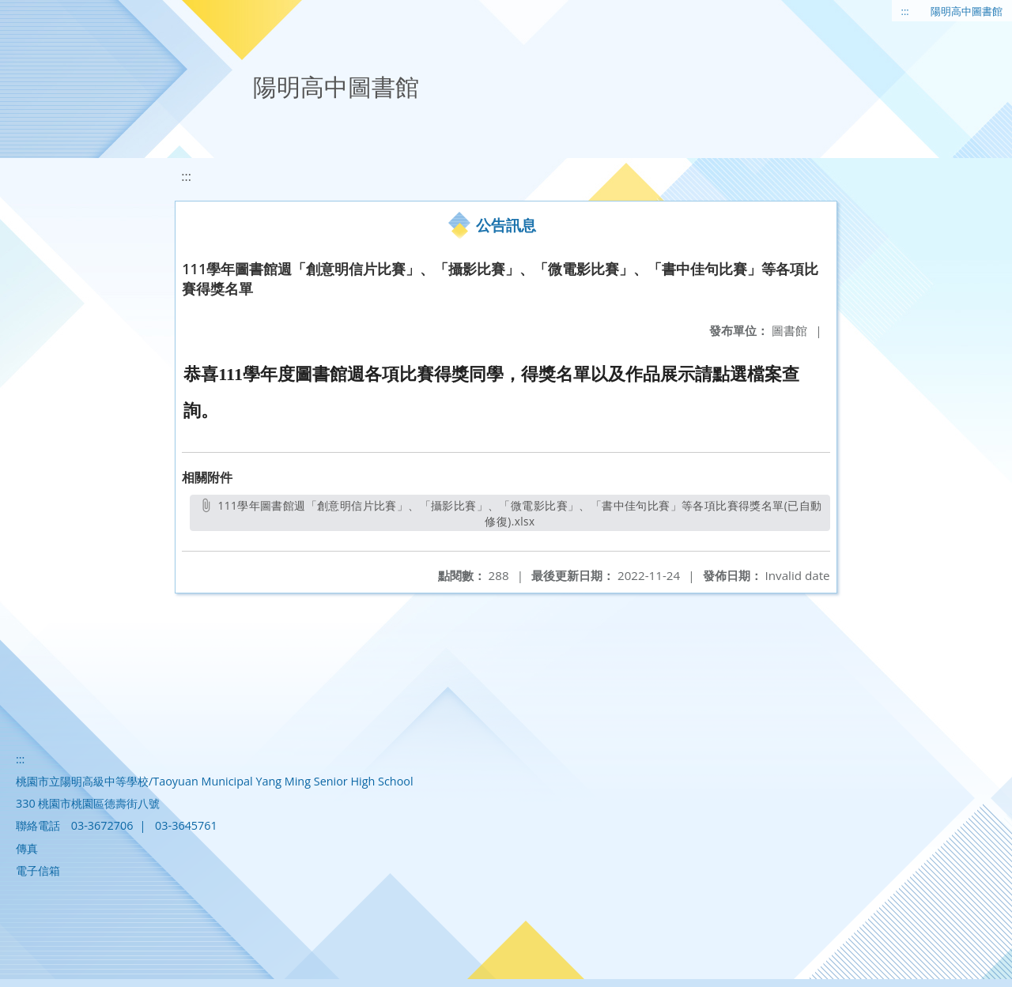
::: (905, 11)
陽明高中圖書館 (967, 11)
